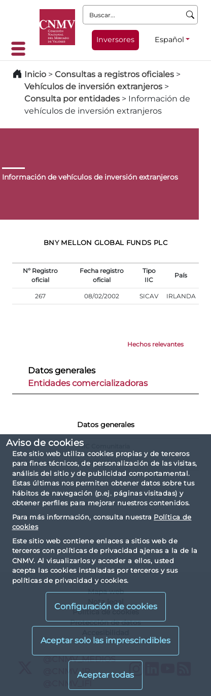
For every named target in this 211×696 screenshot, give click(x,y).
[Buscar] (190, 14)
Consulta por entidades (72, 98)
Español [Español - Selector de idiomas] (169, 39)
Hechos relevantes (155, 344)
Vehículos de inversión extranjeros (93, 86)
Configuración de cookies (105, 606)
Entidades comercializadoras (88, 383)
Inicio (35, 74)
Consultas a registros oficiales (114, 74)
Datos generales (61, 370)
